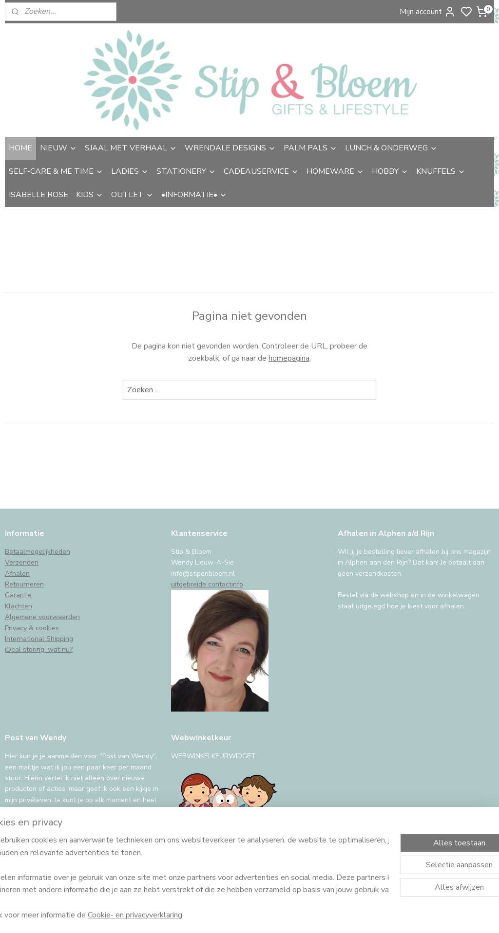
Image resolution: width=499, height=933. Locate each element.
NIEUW (58, 148)
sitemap (301, 915)
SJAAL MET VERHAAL (131, 148)
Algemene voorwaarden (42, 617)
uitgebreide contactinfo (207, 584)
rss (319, 915)
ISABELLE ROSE (38, 194)
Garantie (18, 595)
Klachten (18, 606)
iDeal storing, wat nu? (39, 649)
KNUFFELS (440, 171)
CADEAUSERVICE (261, 171)
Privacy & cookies (32, 628)
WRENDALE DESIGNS (230, 148)
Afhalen (17, 573)
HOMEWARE (335, 171)
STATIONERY (186, 171)
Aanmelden (32, 835)
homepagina (289, 358)
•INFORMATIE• (194, 194)
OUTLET (132, 194)
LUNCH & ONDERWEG (391, 148)
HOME (20, 148)
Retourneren (24, 584)
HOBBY (390, 171)
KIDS (89, 194)
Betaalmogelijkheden (37, 551)
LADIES (130, 171)
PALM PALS (310, 148)
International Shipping (39, 638)
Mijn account (428, 12)
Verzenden (21, 562)
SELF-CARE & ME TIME (56, 171)
